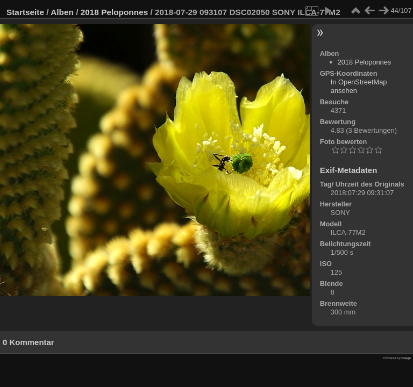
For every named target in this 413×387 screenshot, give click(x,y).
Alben (62, 12)
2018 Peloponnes (114, 12)
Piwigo (406, 358)
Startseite (25, 12)
